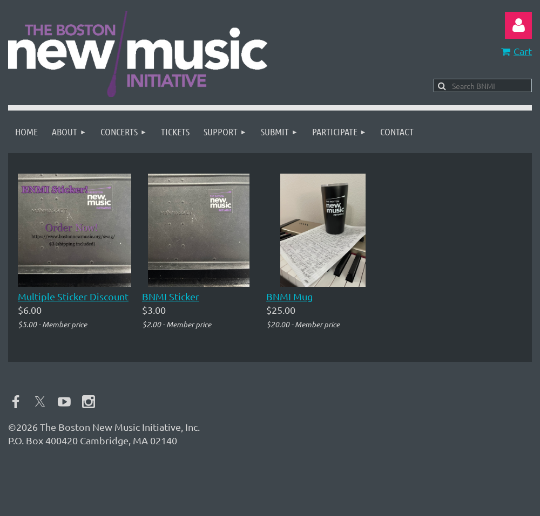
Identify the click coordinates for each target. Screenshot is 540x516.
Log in (518, 25)
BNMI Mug (289, 296)
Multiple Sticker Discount (73, 296)
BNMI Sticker (170, 296)
